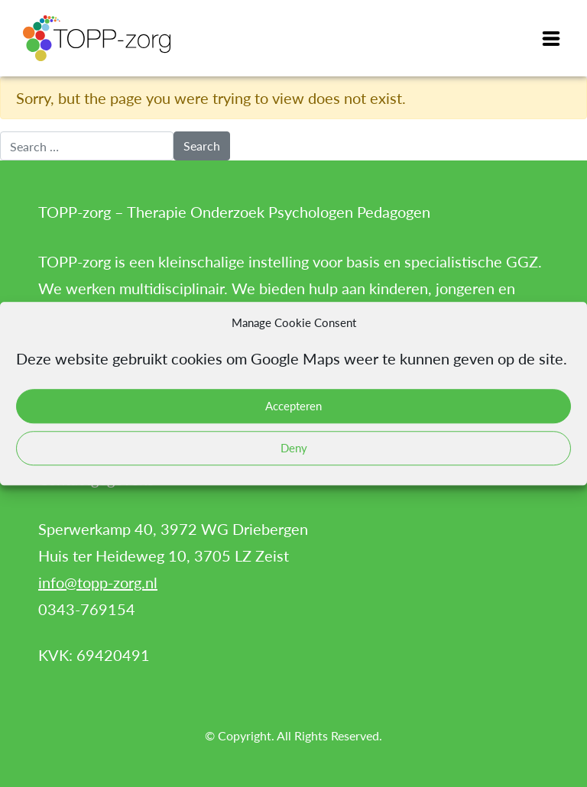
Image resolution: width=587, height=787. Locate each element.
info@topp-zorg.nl (97, 582)
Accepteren (293, 406)
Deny (294, 448)
